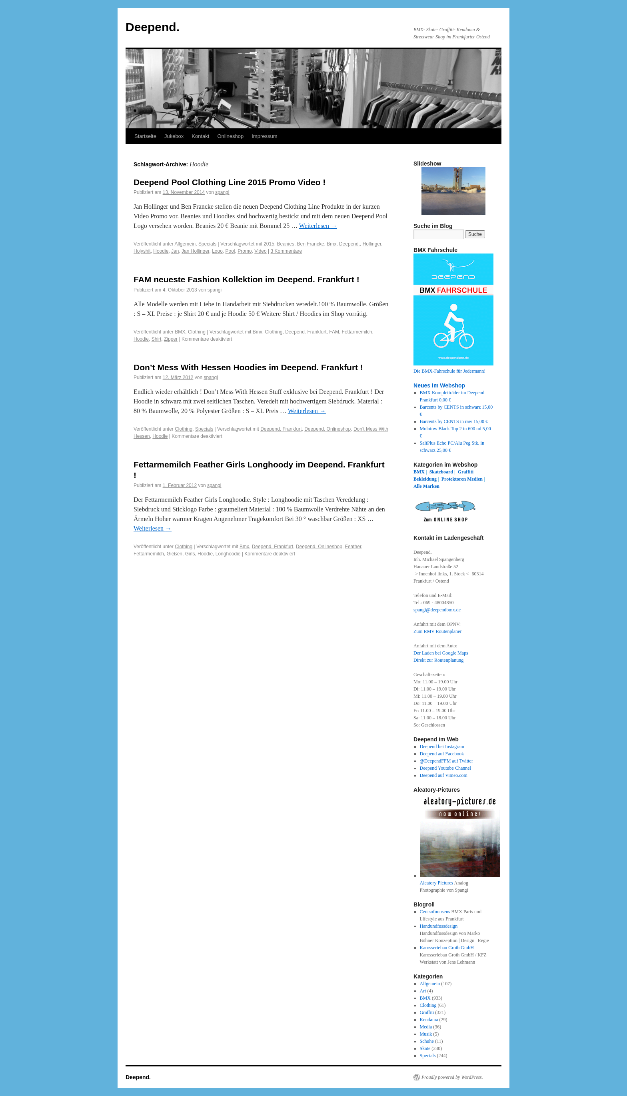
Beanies (285, 244)
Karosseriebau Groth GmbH (447, 947)
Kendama (429, 1019)
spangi (222, 192)
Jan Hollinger (195, 251)
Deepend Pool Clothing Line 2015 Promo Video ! (229, 182)
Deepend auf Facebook (442, 754)
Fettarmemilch (357, 332)
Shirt (157, 339)
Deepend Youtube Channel (445, 768)
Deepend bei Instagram (442, 746)
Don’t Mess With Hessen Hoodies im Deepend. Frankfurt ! (248, 367)
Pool (230, 251)
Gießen (174, 554)
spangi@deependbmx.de (437, 610)
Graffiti (465, 472)
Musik (426, 1034)
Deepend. (153, 27)
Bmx (331, 244)
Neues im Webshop (439, 385)
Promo (245, 251)
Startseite (145, 136)
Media (426, 1027)
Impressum (264, 136)
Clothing (197, 332)
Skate (425, 1048)
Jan (175, 251)
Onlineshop (230, 136)
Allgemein (185, 244)
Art (423, 991)
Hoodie (160, 251)
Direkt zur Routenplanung (438, 660)
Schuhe (427, 1041)
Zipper (171, 339)
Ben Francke (310, 244)
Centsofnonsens (435, 911)
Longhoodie (228, 554)
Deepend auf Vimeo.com (443, 775)
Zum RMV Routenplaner (437, 631)
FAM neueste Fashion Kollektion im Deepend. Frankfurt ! (246, 279)
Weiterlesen (318, 225)
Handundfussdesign (439, 926)
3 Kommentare (286, 251)
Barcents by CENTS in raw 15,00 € (454, 421)
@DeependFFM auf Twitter (446, 761)
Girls (190, 554)
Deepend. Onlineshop (327, 429)
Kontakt (200, 136)
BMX (180, 332)
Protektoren (453, 479)
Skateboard (441, 472)
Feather (353, 546)
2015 (269, 244)
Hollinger (372, 244)
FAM (334, 332)
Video (260, 251)
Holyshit (142, 251)
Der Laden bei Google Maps (440, 653)
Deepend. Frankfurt (305, 332)
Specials (207, 244)
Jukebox (174, 136)
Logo (217, 251)
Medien (475, 479)
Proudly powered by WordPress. (452, 1077)
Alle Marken (426, 486)
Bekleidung (425, 479)
